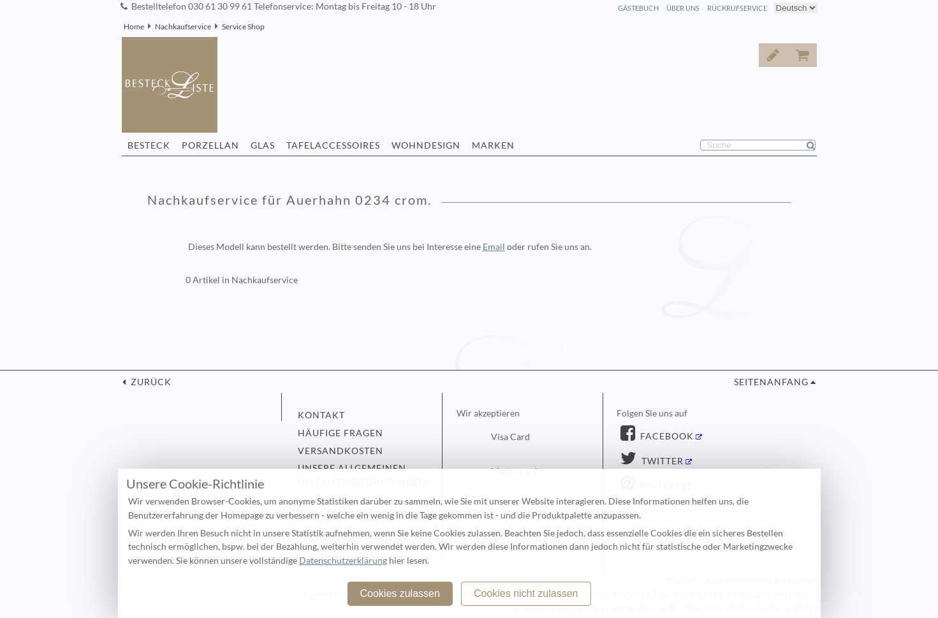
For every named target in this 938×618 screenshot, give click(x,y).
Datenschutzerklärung (343, 560)
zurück (150, 382)
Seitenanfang (771, 382)
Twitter (661, 461)
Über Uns (683, 8)
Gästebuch (638, 8)
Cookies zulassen (399, 593)
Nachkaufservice (183, 26)
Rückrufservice (737, 8)
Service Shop (243, 26)
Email (494, 247)
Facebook (666, 436)
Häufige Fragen (340, 433)
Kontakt (321, 415)
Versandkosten (340, 451)
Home (134, 26)
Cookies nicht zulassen (526, 593)
